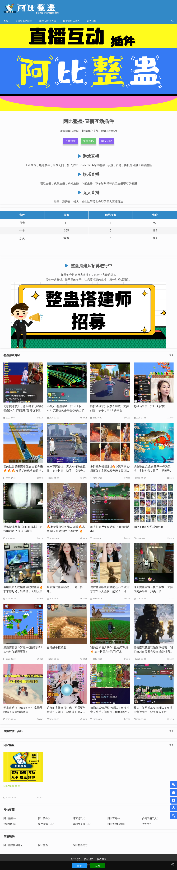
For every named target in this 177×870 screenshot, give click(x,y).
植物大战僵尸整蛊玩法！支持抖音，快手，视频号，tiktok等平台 (109, 712)
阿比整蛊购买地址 (13, 845)
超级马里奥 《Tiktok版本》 (150, 406)
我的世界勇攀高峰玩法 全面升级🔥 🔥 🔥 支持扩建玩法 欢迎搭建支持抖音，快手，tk (23, 470)
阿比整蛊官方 (80, 845)
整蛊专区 (88, 141)
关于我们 (75, 859)
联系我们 (88, 859)
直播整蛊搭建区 (23, 20)
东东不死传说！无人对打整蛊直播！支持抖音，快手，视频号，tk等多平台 (66, 470)
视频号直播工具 (82, 824)
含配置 (147, 824)
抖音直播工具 (150, 818)
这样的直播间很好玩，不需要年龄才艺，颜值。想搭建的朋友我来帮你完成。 (66, 712)
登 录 (79, 865)
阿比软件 (44, 818)
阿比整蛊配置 (116, 824)
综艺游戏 (79, 818)
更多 (171, 355)
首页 (5, 20)
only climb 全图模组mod (149, 526)
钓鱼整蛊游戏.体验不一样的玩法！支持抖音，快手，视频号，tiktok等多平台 (153, 470)
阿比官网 (114, 818)
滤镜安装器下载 (47, 20)
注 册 (97, 865)
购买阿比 (91, 20)
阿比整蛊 (9, 818)
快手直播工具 (46, 824)
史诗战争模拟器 (56, 647)
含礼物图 (9, 824)
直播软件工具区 (71, 20)
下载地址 (70, 141)
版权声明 (101, 859)
